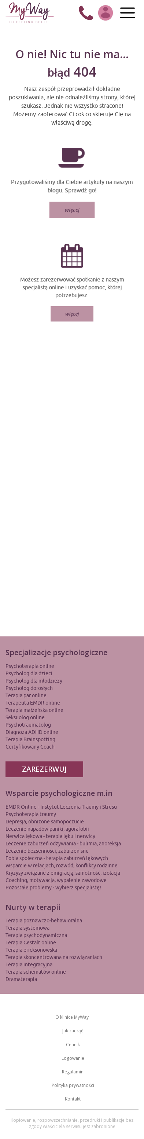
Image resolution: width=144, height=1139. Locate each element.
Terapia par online (26, 695)
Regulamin (73, 1072)
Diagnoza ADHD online (31, 732)
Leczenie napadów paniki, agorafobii (47, 829)
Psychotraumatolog (28, 725)
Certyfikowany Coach (30, 747)
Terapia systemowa (27, 928)
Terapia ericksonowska (31, 950)
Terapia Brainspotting (30, 739)
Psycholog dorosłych (29, 688)
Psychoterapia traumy (30, 814)
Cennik (73, 1044)
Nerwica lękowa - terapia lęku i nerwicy (50, 836)
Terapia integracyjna (28, 964)
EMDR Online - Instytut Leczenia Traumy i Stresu (61, 807)
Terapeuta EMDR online (32, 703)
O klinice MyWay (72, 1017)
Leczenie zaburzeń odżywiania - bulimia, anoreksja (63, 843)
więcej (72, 208)
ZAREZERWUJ (44, 769)
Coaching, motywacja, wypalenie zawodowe (56, 880)
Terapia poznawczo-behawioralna (43, 920)
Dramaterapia (21, 979)
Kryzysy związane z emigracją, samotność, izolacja (62, 873)
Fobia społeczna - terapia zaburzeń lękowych (56, 858)
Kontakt (73, 1099)
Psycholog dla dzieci (28, 673)
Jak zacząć (72, 1031)
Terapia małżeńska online (34, 710)
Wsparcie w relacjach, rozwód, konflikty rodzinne (61, 865)
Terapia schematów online (35, 972)
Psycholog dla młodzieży (33, 681)
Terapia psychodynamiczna (36, 935)
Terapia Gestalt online (30, 942)
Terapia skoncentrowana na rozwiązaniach (53, 957)
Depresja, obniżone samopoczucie (44, 821)
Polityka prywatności (73, 1085)
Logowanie (73, 1058)
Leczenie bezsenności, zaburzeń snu (47, 851)
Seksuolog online (25, 717)
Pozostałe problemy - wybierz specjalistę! (53, 887)
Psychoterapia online (29, 666)
